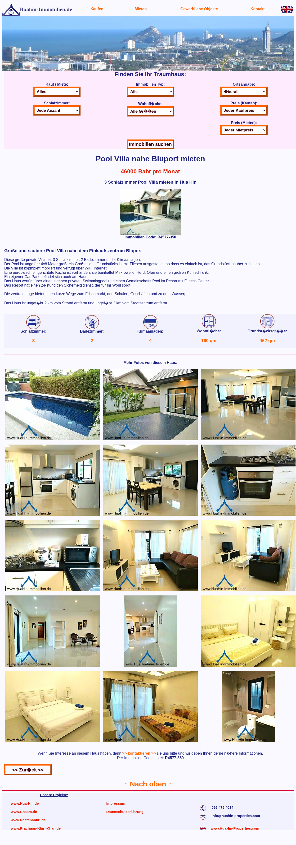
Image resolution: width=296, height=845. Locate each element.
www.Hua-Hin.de (25, 803)
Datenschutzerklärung (125, 812)
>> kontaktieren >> (139, 753)
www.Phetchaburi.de (28, 820)
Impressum (115, 803)
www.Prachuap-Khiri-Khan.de (36, 828)
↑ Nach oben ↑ (148, 784)
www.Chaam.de (24, 812)
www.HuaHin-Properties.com (235, 828)
